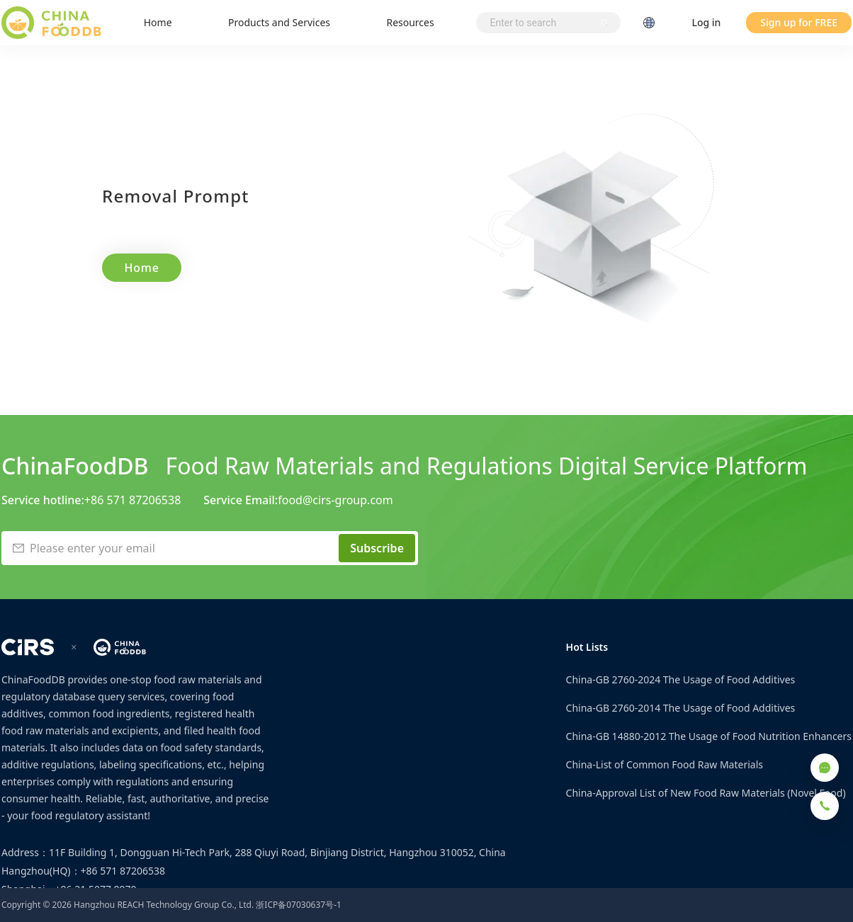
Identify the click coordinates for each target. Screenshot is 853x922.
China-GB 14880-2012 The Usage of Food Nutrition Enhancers (709, 736)
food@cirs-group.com (335, 500)
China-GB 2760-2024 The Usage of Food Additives (681, 679)
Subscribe (377, 548)
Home (158, 22)
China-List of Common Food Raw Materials (664, 764)
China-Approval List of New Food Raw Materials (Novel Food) (706, 792)
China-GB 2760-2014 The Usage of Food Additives (681, 708)
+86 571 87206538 (132, 500)
